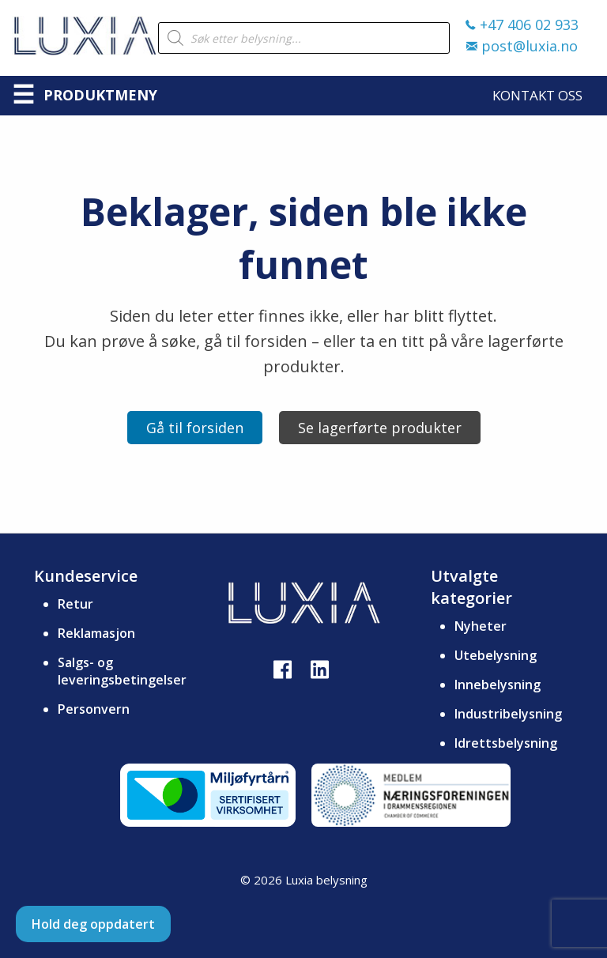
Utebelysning (495, 655)
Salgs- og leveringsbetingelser (122, 671)
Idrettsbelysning (505, 743)
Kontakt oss (537, 95)
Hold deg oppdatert (93, 924)
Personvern (94, 709)
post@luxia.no (522, 45)
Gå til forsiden (194, 427)
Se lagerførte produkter (380, 427)
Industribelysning (508, 713)
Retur (75, 604)
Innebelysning (497, 684)
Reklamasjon (96, 633)
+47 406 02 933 (522, 24)
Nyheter (480, 626)
